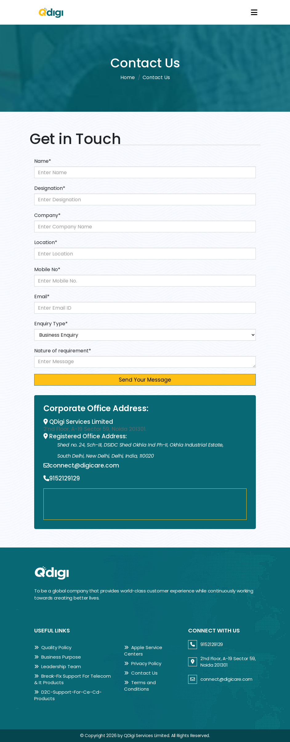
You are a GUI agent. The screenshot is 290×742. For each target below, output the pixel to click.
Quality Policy (52, 647)
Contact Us (141, 673)
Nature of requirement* (62, 350)
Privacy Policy (142, 663)
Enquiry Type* (51, 323)
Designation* (49, 188)
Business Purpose (57, 657)
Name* (42, 161)
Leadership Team (57, 666)
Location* (45, 242)
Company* (47, 215)
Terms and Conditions (140, 685)
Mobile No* (47, 269)
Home (127, 77)
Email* (42, 296)
